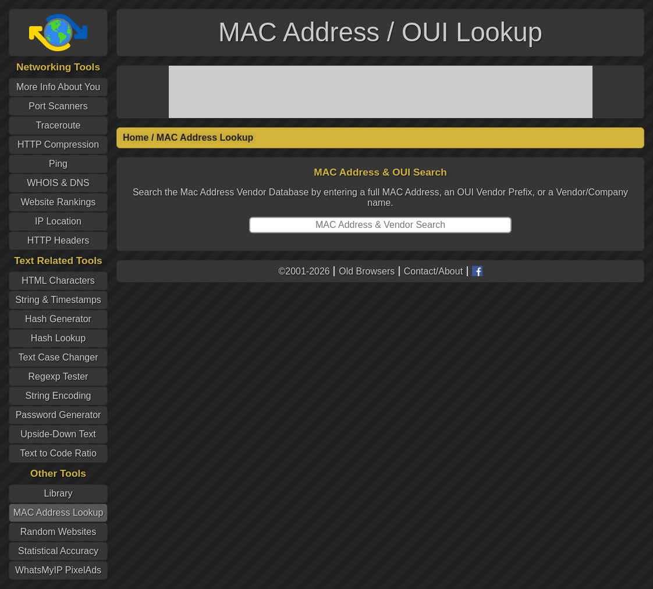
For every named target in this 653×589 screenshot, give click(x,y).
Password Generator (58, 415)
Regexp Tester (58, 376)
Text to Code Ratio (58, 453)
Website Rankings (58, 202)
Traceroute (58, 125)
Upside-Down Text (58, 434)
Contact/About (433, 271)
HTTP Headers (58, 240)
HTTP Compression (58, 144)
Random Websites (58, 532)
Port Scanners (58, 106)
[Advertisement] (380, 92)
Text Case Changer (58, 357)
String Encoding (58, 396)
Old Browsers (367, 271)
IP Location (58, 221)
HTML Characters (58, 280)
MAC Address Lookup (58, 512)
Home (135, 137)
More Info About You (58, 87)
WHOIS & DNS (58, 183)
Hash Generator (58, 319)
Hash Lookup (58, 338)
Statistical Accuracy (58, 551)
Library (58, 493)
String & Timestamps (58, 300)
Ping (58, 164)
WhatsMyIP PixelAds (58, 570)
